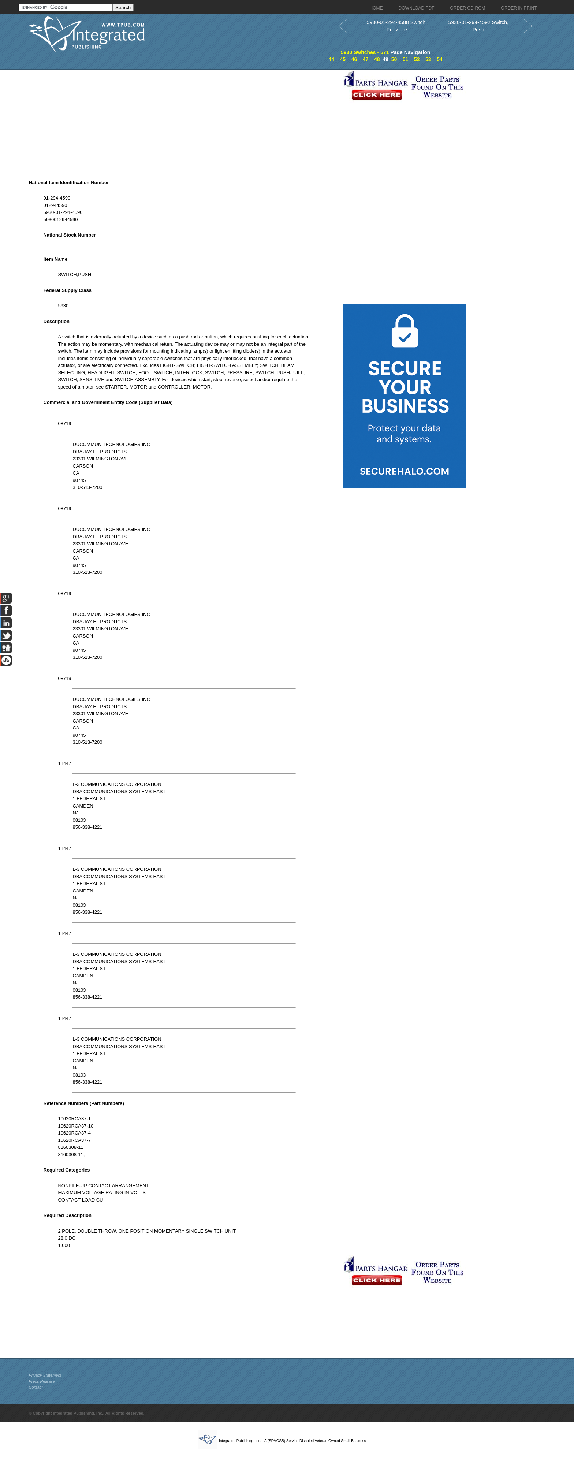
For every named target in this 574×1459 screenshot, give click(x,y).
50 (394, 59)
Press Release (42, 1381)
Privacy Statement (45, 1375)
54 (440, 59)
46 (354, 59)
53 (428, 59)
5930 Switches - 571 (365, 52)
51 (406, 59)
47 (366, 59)
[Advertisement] (184, 121)
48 (377, 59)
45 (343, 59)
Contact (35, 1387)
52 (417, 59)
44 (331, 59)
